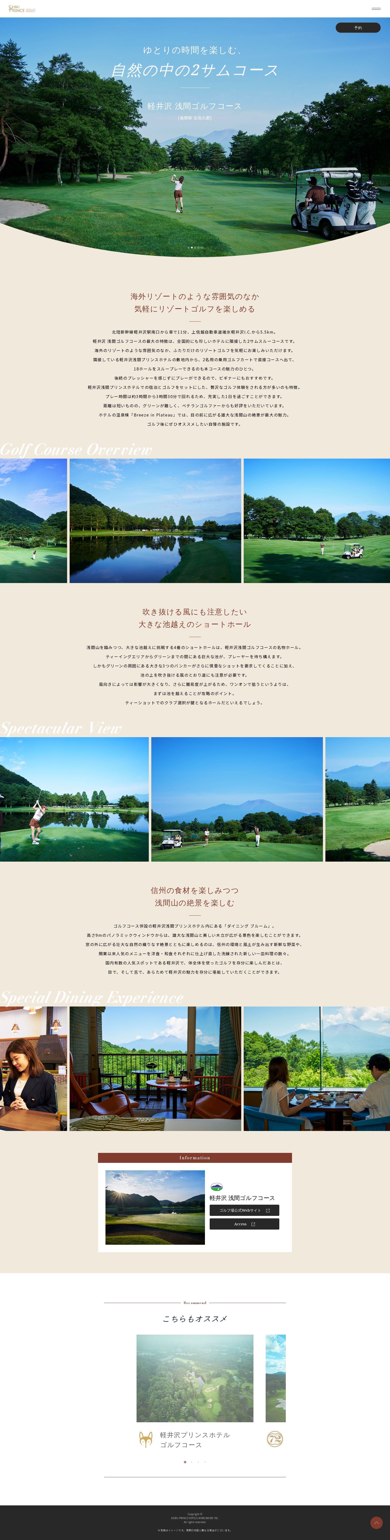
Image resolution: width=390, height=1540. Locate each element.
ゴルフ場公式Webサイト (244, 1210)
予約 (358, 27)
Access (244, 1223)
